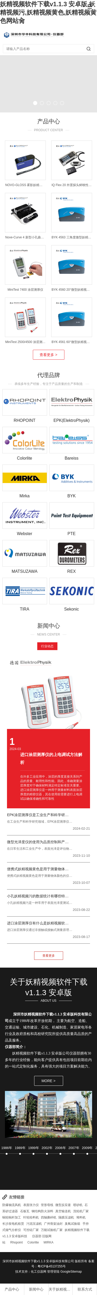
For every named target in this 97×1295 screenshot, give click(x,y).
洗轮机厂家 (81, 1211)
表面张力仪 (31, 1205)
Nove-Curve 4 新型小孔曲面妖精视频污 (32, 237)
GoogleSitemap (71, 1271)
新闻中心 (36, 1289)
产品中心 (12, 1289)
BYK (72, 496)
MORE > (48, 1081)
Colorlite (24, 458)
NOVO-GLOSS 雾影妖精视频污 (27, 185)
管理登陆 (53, 1271)
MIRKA (48, 1242)
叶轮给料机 (31, 1217)
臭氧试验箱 (72, 1224)
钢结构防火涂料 (42, 1211)
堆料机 (81, 1217)
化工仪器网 (38, 1271)
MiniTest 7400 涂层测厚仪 (25, 289)
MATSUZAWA (25, 571)
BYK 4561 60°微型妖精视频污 (72, 342)
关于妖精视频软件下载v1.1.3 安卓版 (61, 1289)
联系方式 (85, 1289)
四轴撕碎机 (48, 1217)
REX (71, 571)
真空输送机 (63, 1211)
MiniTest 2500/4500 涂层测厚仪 (26, 342)
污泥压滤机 (34, 1224)
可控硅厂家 (31, 1230)
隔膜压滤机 (66, 1217)
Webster (24, 533)
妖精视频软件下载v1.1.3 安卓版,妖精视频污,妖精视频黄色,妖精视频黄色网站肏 (48, 12)
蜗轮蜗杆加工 (11, 1217)
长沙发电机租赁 (13, 1224)
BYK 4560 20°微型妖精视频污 (72, 289)
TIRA (24, 609)
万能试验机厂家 (52, 1230)
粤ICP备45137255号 (52, 1266)
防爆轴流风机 (11, 1205)
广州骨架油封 (53, 1224)
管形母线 (47, 1205)
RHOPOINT (24, 420)
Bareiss (71, 458)
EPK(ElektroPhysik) (72, 420)
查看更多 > (48, 355)
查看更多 (48, 955)
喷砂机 (78, 1205)
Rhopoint (16, 1242)
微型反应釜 (63, 1205)
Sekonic (71, 609)
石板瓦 (24, 1211)
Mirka (24, 496)
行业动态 (47, 646)
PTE (72, 533)
